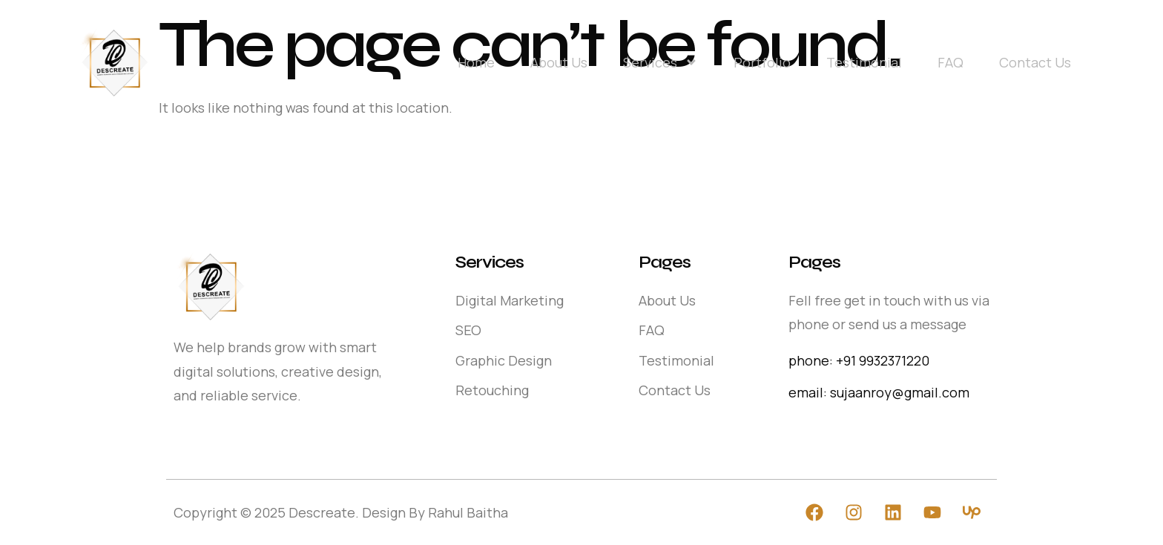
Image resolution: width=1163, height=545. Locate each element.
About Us (558, 62)
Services (660, 62)
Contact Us (1035, 62)
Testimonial (864, 62)
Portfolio (762, 62)
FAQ (950, 62)
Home (476, 62)
